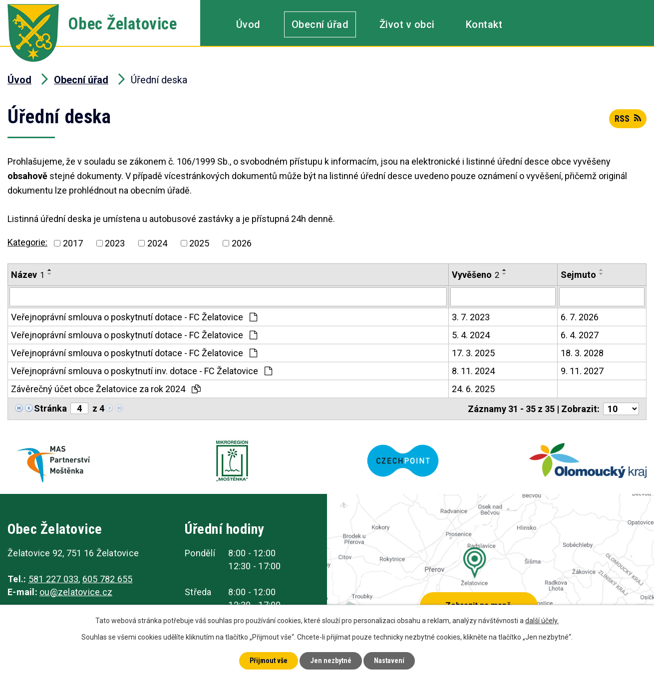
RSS (628, 118)
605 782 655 (107, 579)
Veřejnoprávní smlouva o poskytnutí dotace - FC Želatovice (134, 317)
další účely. (542, 621)
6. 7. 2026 (580, 317)
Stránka (50, 408)
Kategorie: (27, 242)
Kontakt (484, 24)
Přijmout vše (269, 661)
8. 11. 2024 (473, 371)
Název (27, 274)
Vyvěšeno (475, 274)
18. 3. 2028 (582, 353)
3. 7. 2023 (471, 317)
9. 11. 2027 (582, 371)
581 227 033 (53, 579)
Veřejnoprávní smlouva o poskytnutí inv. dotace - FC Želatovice (141, 371)
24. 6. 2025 (473, 389)
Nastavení (389, 661)
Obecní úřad (320, 24)
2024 (157, 243)
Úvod (248, 24)
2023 (115, 243)
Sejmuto (578, 274)
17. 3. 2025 (473, 353)
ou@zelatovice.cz (75, 592)
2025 (199, 243)
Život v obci (407, 24)
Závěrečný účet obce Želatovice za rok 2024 (106, 389)
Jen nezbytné (330, 661)
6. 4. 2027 (580, 335)
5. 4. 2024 (471, 335)
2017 (73, 243)
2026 (242, 243)
